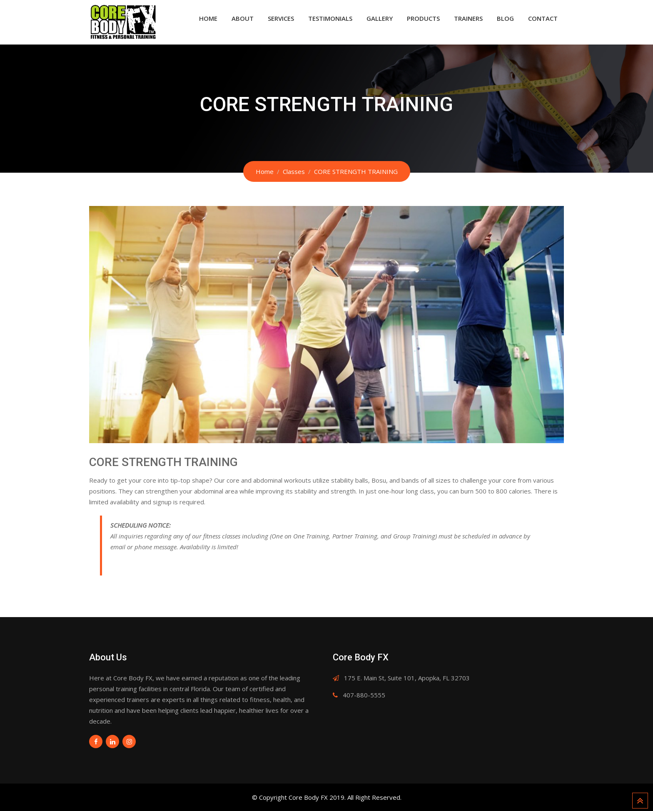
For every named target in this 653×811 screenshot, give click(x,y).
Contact (543, 18)
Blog (505, 18)
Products (423, 18)
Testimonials (330, 18)
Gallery (379, 18)
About (243, 18)
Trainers (468, 18)
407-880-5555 (364, 695)
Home (208, 18)
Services (281, 18)
